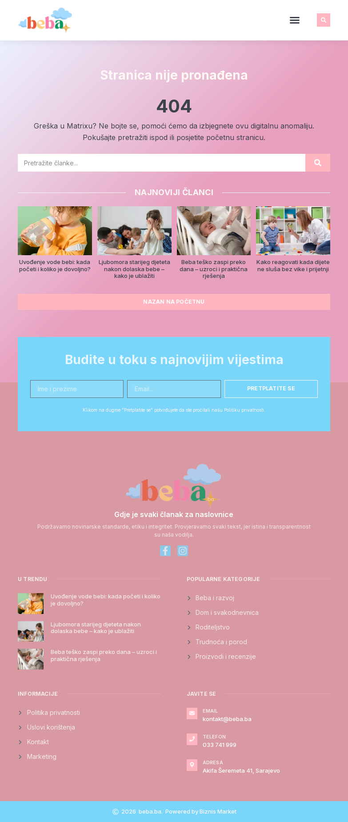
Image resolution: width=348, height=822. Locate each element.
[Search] (317, 163)
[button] (295, 20)
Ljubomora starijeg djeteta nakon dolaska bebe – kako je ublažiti (134, 268)
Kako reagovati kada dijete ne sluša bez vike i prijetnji (293, 265)
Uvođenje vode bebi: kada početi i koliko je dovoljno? (55, 265)
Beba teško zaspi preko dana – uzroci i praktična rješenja (214, 268)
